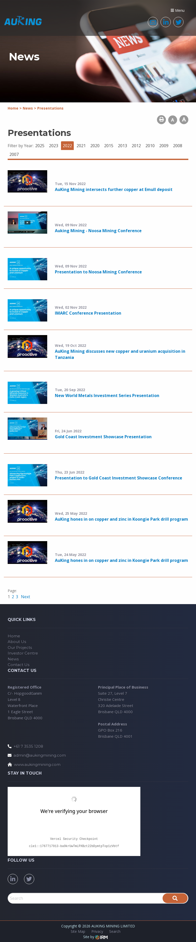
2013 (122, 145)
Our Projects (20, 647)
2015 (108, 145)
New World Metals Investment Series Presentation (107, 395)
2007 (14, 154)
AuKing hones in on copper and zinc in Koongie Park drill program (121, 519)
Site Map (78, 931)
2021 (81, 145)
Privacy (97, 931)
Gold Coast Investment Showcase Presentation (103, 437)
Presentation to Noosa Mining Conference (98, 272)
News (13, 659)
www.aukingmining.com (37, 764)
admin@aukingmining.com (40, 755)
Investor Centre (23, 653)
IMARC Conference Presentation (88, 313)
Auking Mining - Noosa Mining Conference (98, 230)
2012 (136, 145)
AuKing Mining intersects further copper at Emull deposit (114, 189)
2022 (67, 145)
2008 (177, 145)
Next (25, 597)
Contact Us (18, 664)
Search (114, 931)
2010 (150, 145)
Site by (95, 936)
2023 (53, 145)
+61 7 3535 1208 (28, 746)
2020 (95, 145)
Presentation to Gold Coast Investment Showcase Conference (118, 478)
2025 (39, 145)
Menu (178, 10)
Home (14, 636)
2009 (163, 145)
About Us (17, 641)
